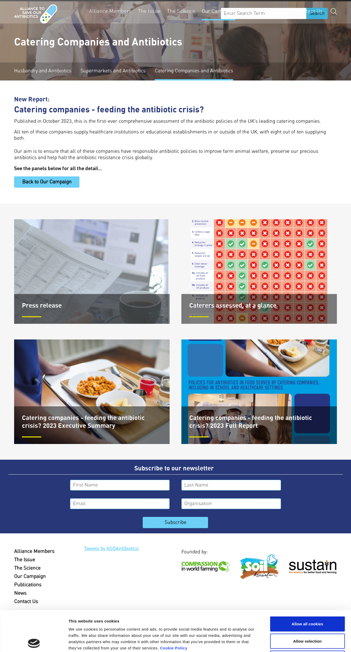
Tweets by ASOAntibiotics (111, 548)
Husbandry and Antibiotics (42, 70)
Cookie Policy (173, 607)
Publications (256, 11)
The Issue (149, 11)
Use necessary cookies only (307, 617)
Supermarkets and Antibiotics (113, 70)
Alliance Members (110, 11)
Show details (274, 641)
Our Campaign (218, 11)
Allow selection (307, 600)
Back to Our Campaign (47, 182)
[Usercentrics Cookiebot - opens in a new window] (34, 642)
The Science (181, 11)
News (283, 11)
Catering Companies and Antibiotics (194, 70)
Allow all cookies (307, 583)
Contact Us (310, 11)
